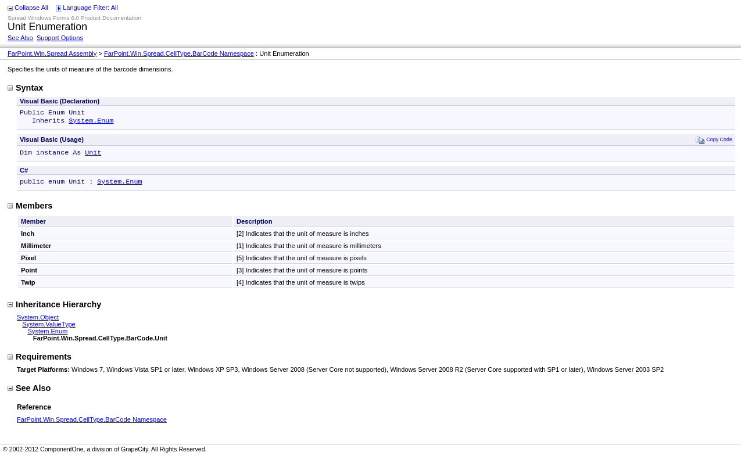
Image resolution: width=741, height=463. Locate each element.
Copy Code (714, 142)
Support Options (60, 37)
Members (30, 210)
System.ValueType (49, 328)
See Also (20, 37)
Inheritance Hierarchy (54, 309)
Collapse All (31, 7)
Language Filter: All (90, 7)
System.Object (38, 321)
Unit (93, 155)
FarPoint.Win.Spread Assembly (52, 53)
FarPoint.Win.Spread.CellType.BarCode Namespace (179, 53)
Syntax (25, 87)
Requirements (39, 361)
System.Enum (91, 122)
